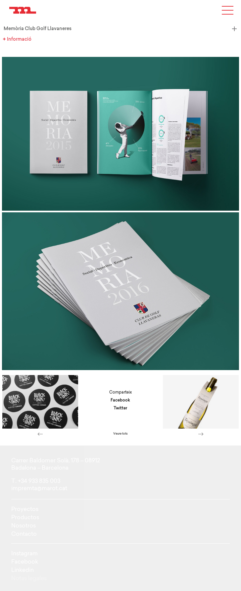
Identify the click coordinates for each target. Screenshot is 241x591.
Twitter (120, 408)
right (201, 434)
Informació (10, 39)
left (40, 434)
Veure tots (120, 433)
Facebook (120, 400)
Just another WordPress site (22, 10)
